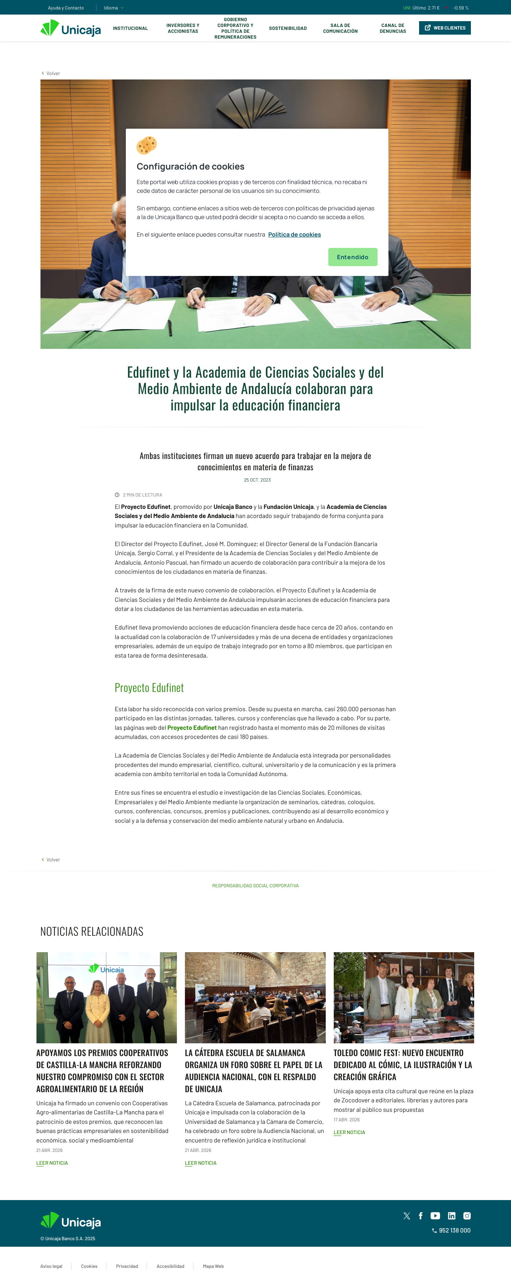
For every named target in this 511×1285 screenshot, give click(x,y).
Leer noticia (52, 1163)
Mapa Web (213, 1266)
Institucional (130, 28)
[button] (50, 73)
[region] (257, 202)
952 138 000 (451, 1230)
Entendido (353, 257)
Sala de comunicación (340, 28)
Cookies (89, 1266)
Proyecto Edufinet (192, 727)
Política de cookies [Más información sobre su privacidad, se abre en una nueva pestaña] (294, 234)
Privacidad (127, 1266)
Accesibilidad (170, 1266)
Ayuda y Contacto (66, 8)
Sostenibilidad (288, 28)
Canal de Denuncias (393, 28)
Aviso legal (51, 1266)
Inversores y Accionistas (183, 28)
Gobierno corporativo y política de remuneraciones (235, 28)
